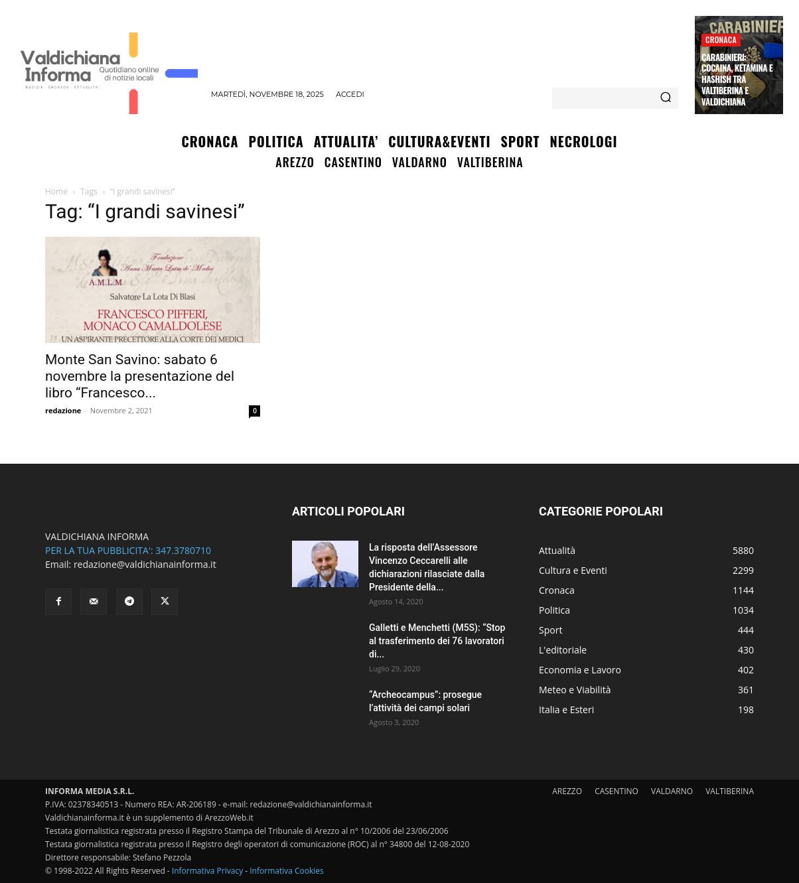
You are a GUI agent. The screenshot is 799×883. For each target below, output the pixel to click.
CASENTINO (616, 791)
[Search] (665, 98)
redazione (63, 410)
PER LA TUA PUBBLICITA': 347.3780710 (128, 550)
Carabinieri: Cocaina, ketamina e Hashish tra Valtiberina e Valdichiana (736, 79)
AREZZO (567, 791)
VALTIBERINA (729, 791)
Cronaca (721, 39)
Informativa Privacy (207, 870)
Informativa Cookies (287, 870)
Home (56, 191)
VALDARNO (672, 791)
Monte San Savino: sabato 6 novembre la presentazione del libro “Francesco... (139, 376)
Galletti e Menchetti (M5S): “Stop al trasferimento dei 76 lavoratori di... (437, 640)
